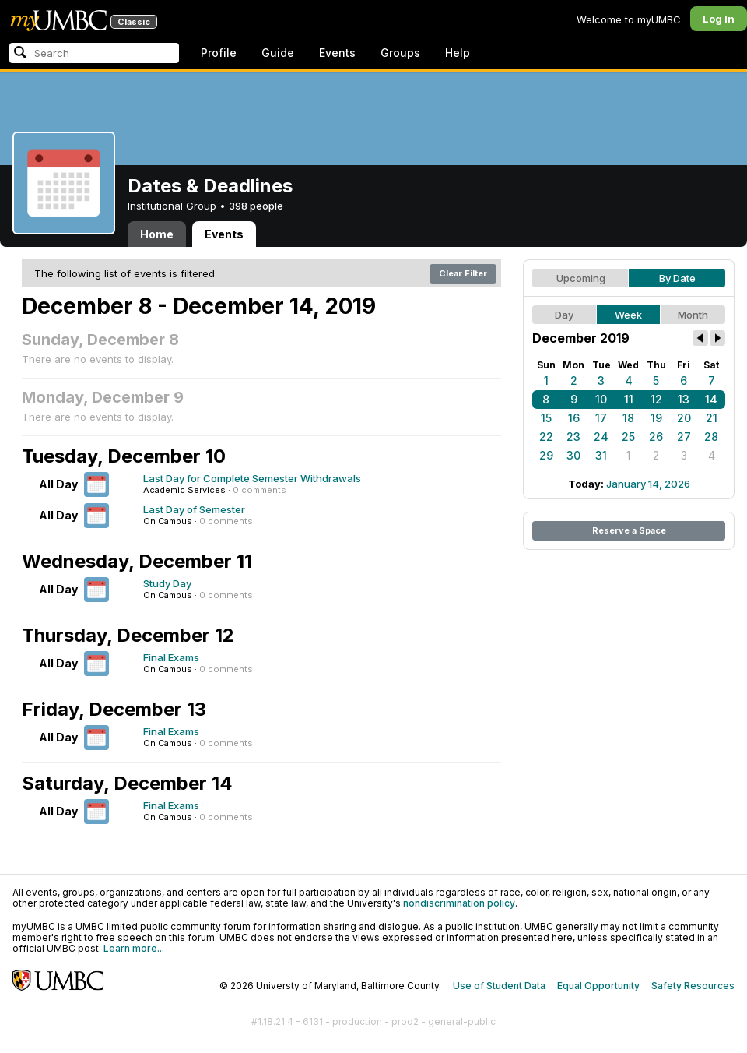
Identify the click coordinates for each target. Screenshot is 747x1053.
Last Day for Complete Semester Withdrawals (252, 478)
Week (628, 314)
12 (656, 399)
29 (546, 455)
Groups (400, 52)
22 (546, 436)
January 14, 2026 (648, 483)
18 (628, 417)
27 (684, 436)
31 (601, 455)
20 (684, 417)
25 (628, 436)
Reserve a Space (629, 530)
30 (573, 455)
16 (574, 417)
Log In (719, 18)
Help (457, 52)
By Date (677, 278)
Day (564, 314)
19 (656, 417)
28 (711, 436)
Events (337, 52)
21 (711, 417)
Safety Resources (693, 985)
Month (693, 314)
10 (601, 399)
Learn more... (133, 948)
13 (683, 399)
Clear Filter (463, 273)
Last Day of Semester (194, 509)
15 (546, 417)
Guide (277, 52)
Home (157, 234)
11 (628, 399)
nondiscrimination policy (459, 903)
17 (601, 417)
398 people (256, 205)
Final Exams (171, 657)
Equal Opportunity (598, 985)
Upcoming (580, 278)
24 (601, 436)
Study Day (167, 583)
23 (573, 436)
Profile (219, 52)
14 (711, 399)
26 (656, 436)
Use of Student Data (499, 985)
